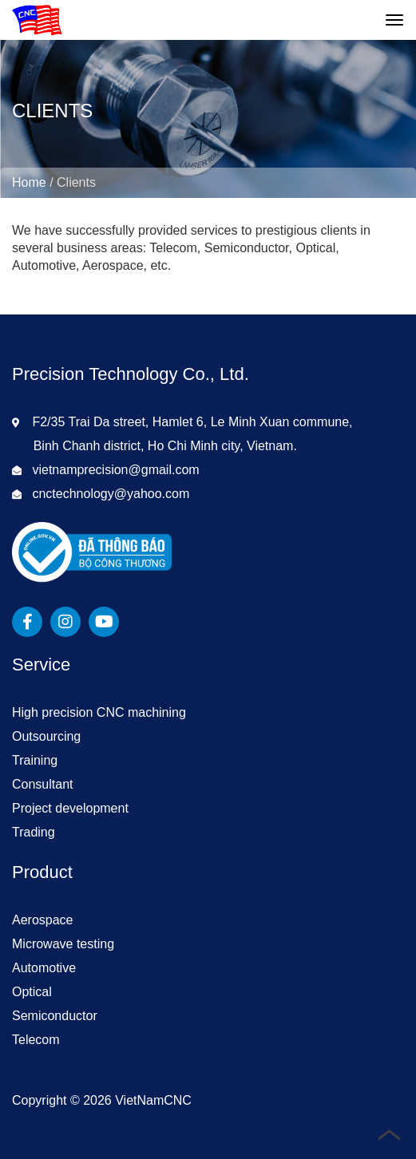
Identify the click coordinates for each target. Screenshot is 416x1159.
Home (29, 182)
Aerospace (42, 920)
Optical (32, 992)
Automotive (44, 968)
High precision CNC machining (99, 712)
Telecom (36, 1039)
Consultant (42, 784)
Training (34, 760)
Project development (70, 808)
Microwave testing (63, 944)
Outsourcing (46, 736)
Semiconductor (54, 1016)
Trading (33, 832)
